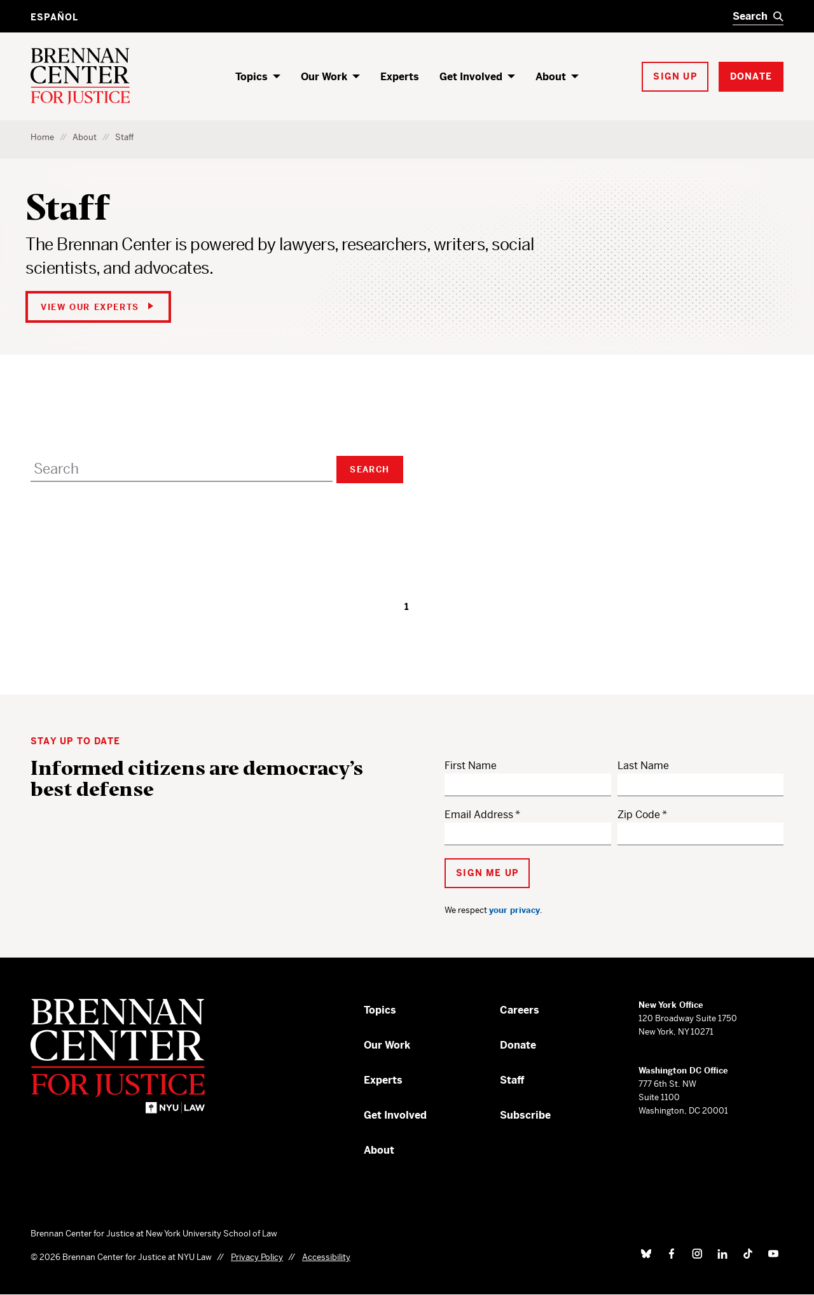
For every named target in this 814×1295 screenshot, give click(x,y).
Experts (399, 76)
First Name (471, 765)
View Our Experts (97, 307)
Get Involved (470, 76)
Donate (518, 1045)
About (550, 76)
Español (54, 17)
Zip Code (638, 814)
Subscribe (525, 1115)
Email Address (479, 814)
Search (369, 469)
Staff (512, 1080)
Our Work (324, 76)
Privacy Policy (257, 1257)
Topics (251, 76)
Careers (519, 1010)
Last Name (643, 765)
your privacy (514, 910)
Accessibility (326, 1257)
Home (42, 137)
